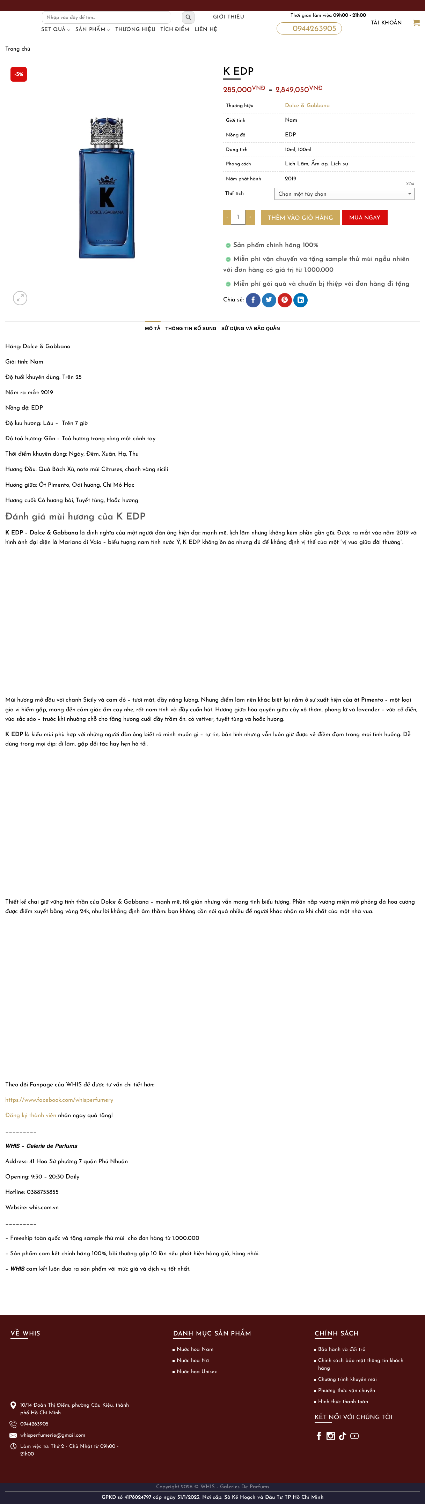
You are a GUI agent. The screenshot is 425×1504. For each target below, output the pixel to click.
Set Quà (56, 30)
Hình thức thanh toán (343, 1402)
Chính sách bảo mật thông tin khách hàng (360, 1364)
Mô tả (152, 328)
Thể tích (234, 193)
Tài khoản (386, 23)
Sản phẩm (92, 30)
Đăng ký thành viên (30, 1115)
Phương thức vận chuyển (346, 1390)
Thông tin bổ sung (191, 328)
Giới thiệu (228, 17)
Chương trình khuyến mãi (347, 1379)
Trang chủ (17, 49)
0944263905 (308, 28)
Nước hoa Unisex (197, 1372)
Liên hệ (206, 29)
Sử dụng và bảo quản (250, 328)
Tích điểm (175, 29)
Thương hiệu (135, 29)
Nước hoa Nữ (193, 1360)
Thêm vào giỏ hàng (300, 218)
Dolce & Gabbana (307, 106)
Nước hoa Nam (195, 1349)
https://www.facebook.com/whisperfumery (59, 1100)
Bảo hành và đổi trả (342, 1349)
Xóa (410, 184)
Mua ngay (364, 218)
